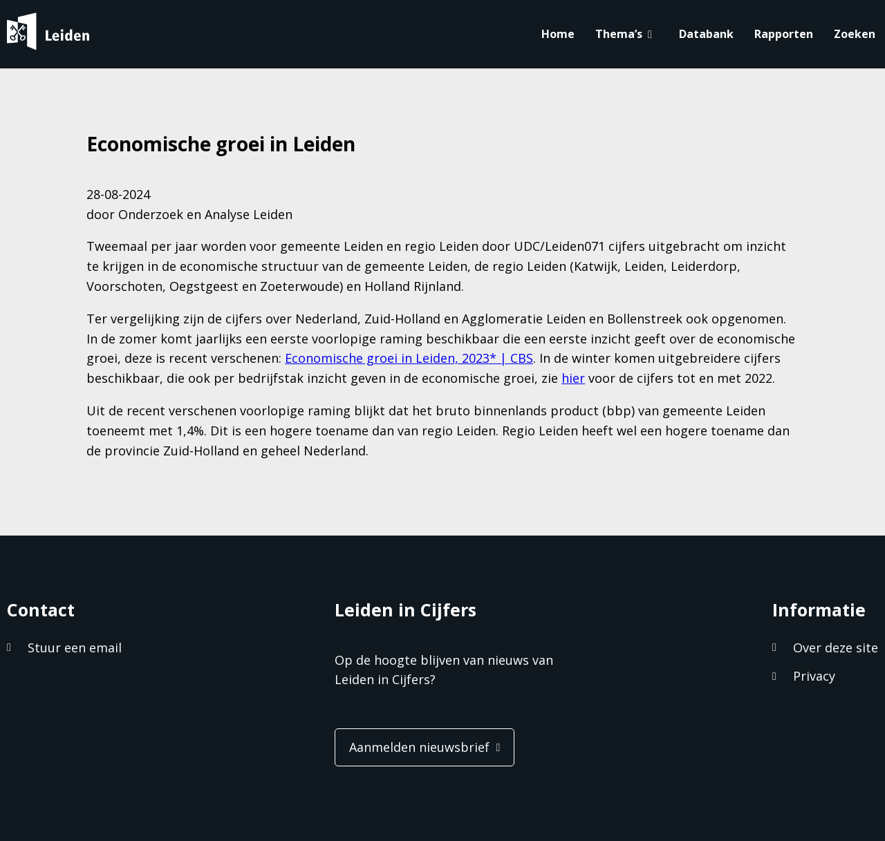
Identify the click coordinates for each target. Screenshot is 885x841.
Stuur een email (75, 647)
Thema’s (618, 33)
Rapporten (783, 33)
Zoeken (854, 33)
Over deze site (835, 647)
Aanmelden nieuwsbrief (419, 747)
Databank (706, 33)
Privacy (814, 676)
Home (558, 33)
